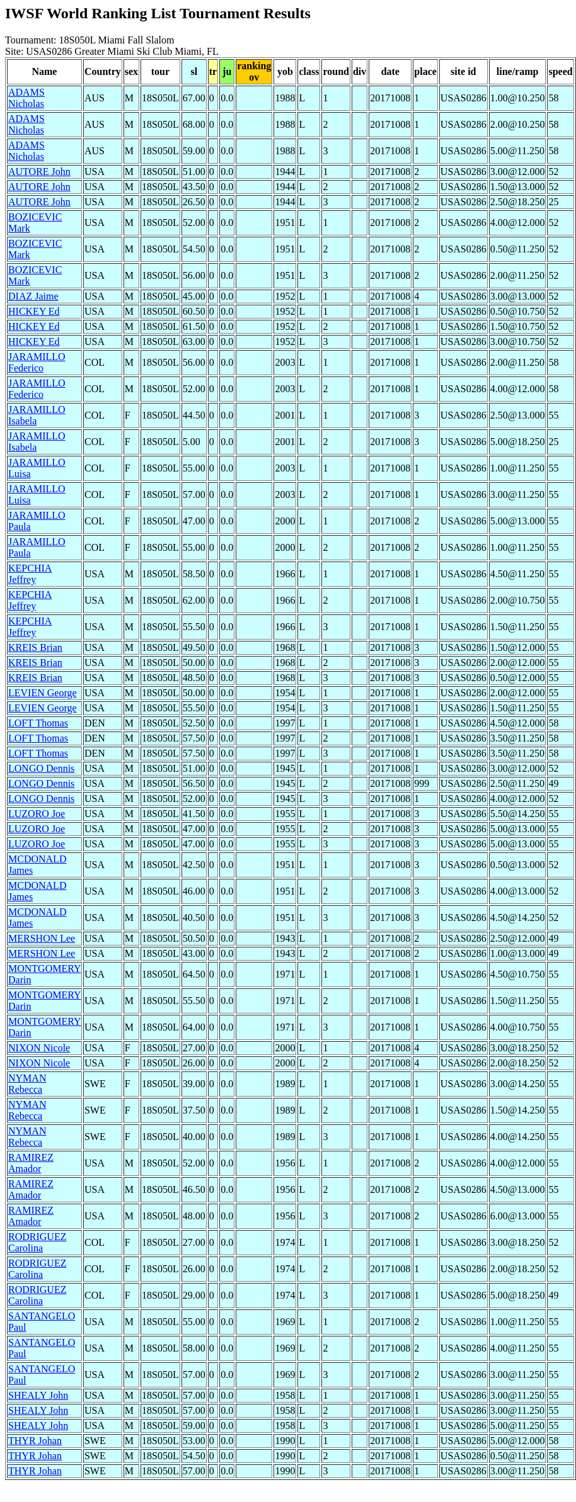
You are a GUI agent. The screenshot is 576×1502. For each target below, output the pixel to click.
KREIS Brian (35, 647)
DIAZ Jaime (33, 296)
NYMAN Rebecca (27, 1084)
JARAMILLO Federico (37, 362)
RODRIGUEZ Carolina (37, 1242)
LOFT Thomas (38, 723)
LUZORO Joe (36, 813)
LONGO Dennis (41, 768)
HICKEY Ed (34, 311)
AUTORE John (39, 171)
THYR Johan (35, 1440)
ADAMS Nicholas (26, 98)
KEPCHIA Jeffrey (30, 574)
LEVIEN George (42, 692)
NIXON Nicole (39, 1047)
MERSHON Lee (41, 938)
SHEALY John (38, 1395)
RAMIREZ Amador (31, 1163)
